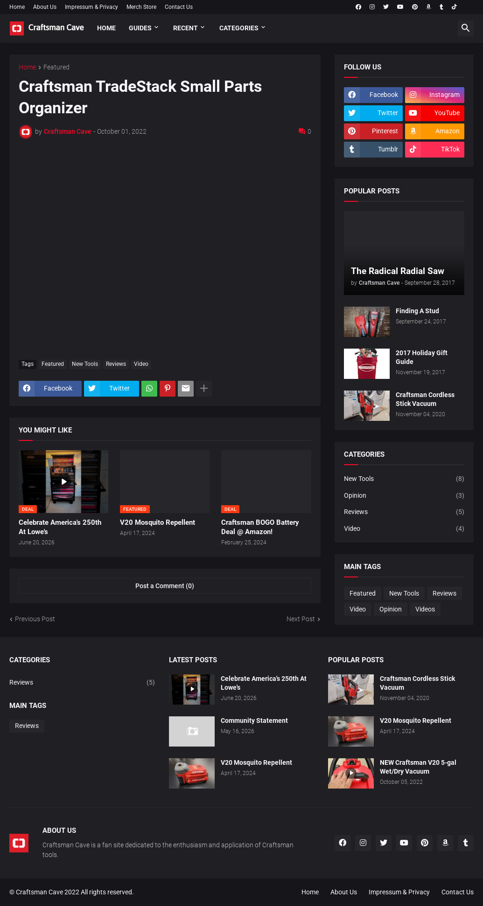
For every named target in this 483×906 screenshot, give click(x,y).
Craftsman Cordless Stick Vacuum (425, 399)
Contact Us (179, 7)
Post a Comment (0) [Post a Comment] (164, 586)
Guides (140, 28)
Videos (425, 609)
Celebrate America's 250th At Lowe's (60, 527)
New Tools (85, 364)
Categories (239, 28)
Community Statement (254, 720)
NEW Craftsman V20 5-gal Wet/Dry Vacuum (418, 767)
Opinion (404, 496)
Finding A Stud (417, 311)
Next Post (301, 619)
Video (141, 364)
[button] (466, 28)
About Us (44, 7)
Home (17, 7)
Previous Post (35, 619)
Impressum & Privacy (91, 7)
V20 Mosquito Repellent (157, 522)
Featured (56, 67)
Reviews (116, 364)
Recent (185, 28)
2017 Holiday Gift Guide (422, 357)
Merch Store (141, 7)
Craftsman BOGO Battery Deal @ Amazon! (260, 527)
